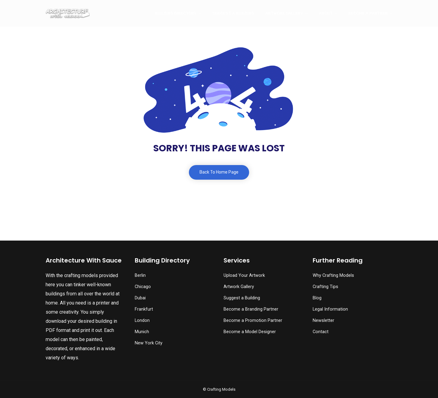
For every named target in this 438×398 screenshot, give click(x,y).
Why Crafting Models (333, 275)
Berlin (140, 275)
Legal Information (330, 309)
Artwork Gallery (284, 13)
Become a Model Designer (250, 331)
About (325, 13)
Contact (320, 331)
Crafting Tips (325, 286)
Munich (142, 331)
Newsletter (323, 320)
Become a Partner (368, 13)
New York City (148, 343)
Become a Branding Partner (251, 309)
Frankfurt (144, 309)
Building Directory (175, 13)
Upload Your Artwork (244, 275)
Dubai (140, 298)
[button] (19, 381)
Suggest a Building (233, 13)
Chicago (143, 286)
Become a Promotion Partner (253, 320)
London (142, 320)
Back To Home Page (219, 172)
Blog (317, 298)
